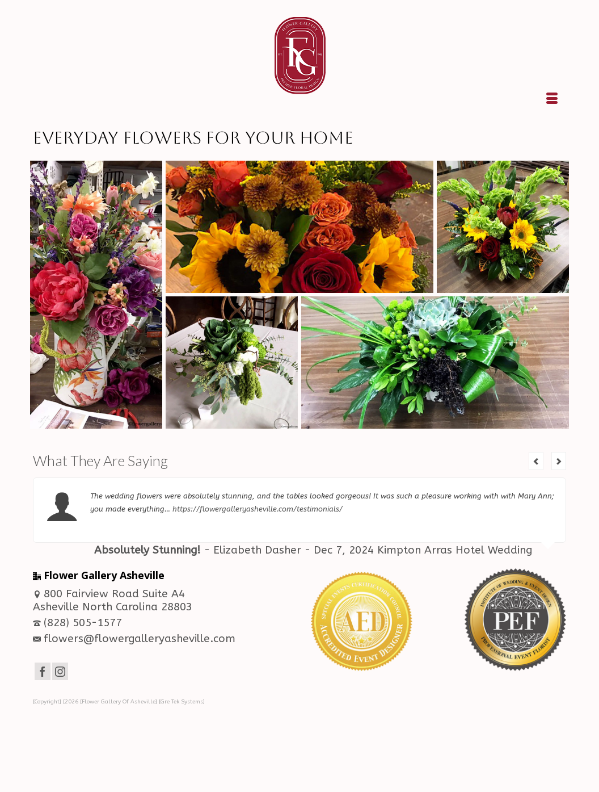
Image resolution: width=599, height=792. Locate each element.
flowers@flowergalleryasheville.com (134, 638)
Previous (536, 461)
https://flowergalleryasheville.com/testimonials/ (257, 509)
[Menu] (552, 99)
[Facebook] (42, 671)
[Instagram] (60, 671)
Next (558, 461)
